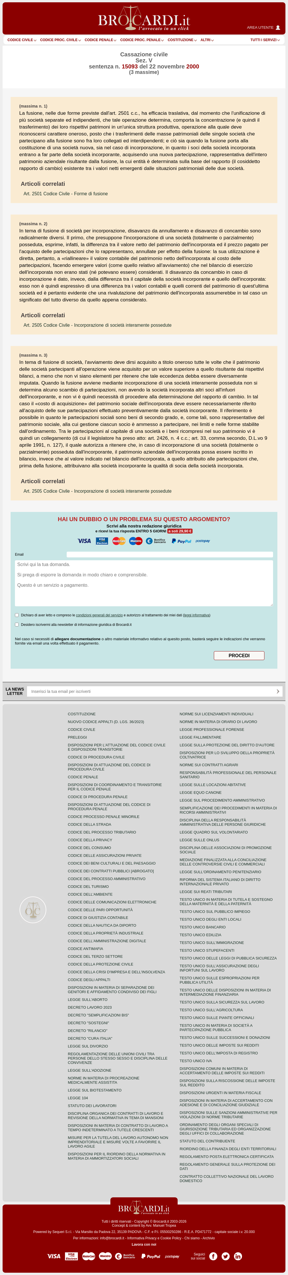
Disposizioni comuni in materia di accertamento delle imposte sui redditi (222, 1070)
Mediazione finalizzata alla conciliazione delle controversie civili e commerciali (223, 862)
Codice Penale (99, 40)
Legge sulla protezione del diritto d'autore (227, 745)
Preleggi (77, 737)
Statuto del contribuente (207, 1141)
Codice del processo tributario (102, 832)
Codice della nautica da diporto (102, 925)
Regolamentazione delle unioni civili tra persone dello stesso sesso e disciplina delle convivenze (118, 1058)
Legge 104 (78, 1098)
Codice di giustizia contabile (98, 917)
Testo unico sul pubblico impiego (215, 911)
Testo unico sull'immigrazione (212, 943)
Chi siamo (191, 1238)
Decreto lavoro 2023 (90, 1007)
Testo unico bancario (203, 927)
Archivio (209, 1238)
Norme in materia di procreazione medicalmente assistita (103, 1080)
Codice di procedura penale (98, 797)
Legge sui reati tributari (206, 892)
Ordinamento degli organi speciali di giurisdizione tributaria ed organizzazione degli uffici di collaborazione (225, 1129)
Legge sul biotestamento (95, 1090)
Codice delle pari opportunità (100, 910)
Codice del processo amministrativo (106, 879)
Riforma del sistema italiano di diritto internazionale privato (220, 882)
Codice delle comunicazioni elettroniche (112, 902)
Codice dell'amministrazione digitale (107, 941)
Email (19, 555)
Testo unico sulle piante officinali (217, 1018)
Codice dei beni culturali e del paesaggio (111, 863)
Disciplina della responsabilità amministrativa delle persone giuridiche (223, 822)
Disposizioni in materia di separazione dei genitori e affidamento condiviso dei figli (112, 989)
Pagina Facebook (213, 1254)
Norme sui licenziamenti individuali (216, 714)
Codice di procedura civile (96, 757)
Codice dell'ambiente (90, 894)
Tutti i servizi (264, 40)
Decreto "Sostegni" (88, 1023)
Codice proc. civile (59, 40)
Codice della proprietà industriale (105, 933)
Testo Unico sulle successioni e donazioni (225, 1037)
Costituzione (180, 40)
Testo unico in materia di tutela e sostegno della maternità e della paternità (226, 901)
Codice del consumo (89, 848)
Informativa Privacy (142, 1238)
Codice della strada (89, 824)
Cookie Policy (170, 1238)
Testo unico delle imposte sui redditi (219, 1045)
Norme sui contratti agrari (209, 765)
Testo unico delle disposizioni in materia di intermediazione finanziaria (225, 992)
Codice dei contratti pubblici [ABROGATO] (111, 871)
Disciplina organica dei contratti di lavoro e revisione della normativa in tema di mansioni (116, 1115)
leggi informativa (196, 615)
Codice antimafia (85, 949)
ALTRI (205, 40)
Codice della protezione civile (100, 964)
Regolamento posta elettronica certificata (227, 1156)
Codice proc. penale (140, 40)
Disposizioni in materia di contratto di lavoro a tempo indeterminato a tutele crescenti (118, 1127)
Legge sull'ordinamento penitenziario (220, 872)
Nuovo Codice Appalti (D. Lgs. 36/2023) (106, 722)
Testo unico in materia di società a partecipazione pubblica (216, 1027)
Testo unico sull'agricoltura (211, 1010)
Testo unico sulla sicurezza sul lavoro (222, 1002)
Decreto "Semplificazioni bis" (98, 1015)
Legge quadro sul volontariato (214, 832)
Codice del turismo (88, 886)
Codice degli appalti (89, 980)
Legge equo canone (201, 792)
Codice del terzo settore (95, 956)
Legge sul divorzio (88, 1046)
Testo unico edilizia (200, 935)
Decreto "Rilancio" (87, 1031)
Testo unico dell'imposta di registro (219, 1053)
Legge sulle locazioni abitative (213, 785)
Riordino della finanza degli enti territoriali (228, 1149)
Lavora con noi (144, 1244)
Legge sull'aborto (87, 999)
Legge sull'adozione (89, 1070)
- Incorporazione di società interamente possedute (98, 325)
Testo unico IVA (196, 1061)
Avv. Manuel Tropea (161, 1226)
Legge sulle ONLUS (199, 840)
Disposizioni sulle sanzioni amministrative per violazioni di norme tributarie (228, 1114)
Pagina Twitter (226, 1254)
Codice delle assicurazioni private (105, 855)
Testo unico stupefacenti (207, 950)
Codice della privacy (90, 840)
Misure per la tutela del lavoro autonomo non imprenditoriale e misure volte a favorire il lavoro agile (118, 1142)
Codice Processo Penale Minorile (103, 817)
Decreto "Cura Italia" (90, 1038)
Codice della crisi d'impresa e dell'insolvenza (116, 972)
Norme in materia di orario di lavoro (218, 722)
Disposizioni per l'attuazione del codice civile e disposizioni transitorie (117, 747)
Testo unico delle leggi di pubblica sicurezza (228, 958)
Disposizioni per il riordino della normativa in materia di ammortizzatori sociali (116, 1156)
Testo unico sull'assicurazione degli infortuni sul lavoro (219, 968)
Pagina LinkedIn (238, 1254)
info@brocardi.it (112, 1238)
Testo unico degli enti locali (210, 919)
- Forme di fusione (66, 193)
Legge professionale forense (212, 729)
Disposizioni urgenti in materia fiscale (220, 1093)
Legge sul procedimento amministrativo (222, 800)
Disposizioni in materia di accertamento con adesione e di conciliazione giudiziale (226, 1102)
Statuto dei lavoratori (92, 1106)
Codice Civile (20, 40)
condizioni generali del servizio (99, 615)
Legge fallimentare (200, 737)
